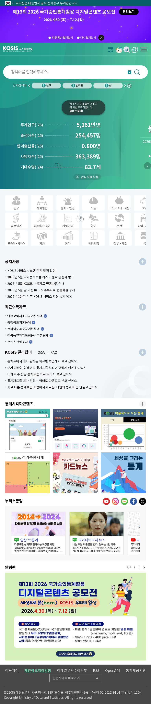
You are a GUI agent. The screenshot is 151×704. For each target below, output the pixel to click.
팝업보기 (129, 12)
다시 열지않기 (88, 38)
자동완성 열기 (129, 72)
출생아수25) (31, 135)
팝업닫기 (101, 38)
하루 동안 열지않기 (62, 38)
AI (108, 85)
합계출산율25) (30, 146)
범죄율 (77, 85)
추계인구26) (31, 125)
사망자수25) (31, 156)
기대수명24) (31, 167)
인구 (46, 85)
